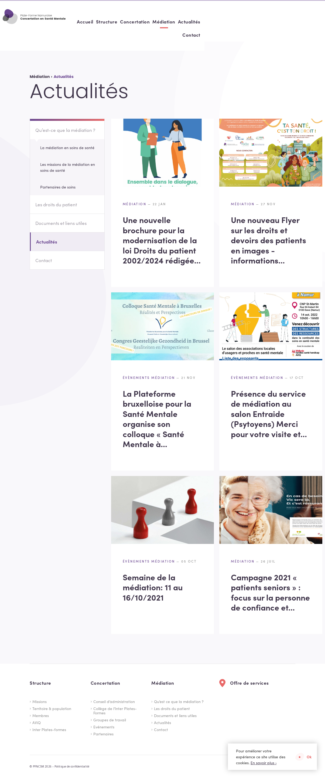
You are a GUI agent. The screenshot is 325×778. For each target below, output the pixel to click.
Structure (206, 21)
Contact (312, 21)
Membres (40, 715)
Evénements (103, 727)
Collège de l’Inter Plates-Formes (115, 710)
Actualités (289, 21)
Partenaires (103, 734)
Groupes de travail (109, 720)
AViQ (36, 722)
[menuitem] (185, 21)
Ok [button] (309, 756)
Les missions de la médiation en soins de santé (67, 167)
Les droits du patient (56, 204)
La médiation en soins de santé (67, 147)
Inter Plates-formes (49, 729)
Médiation (263, 21)
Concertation (235, 21)
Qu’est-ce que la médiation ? (65, 130)
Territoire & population (51, 708)
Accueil (185, 21)
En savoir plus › (263, 762)
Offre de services (249, 683)
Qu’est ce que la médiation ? (179, 701)
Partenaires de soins (58, 187)
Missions (39, 701)
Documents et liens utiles (61, 223)
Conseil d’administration (114, 701)
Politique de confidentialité (71, 766)
